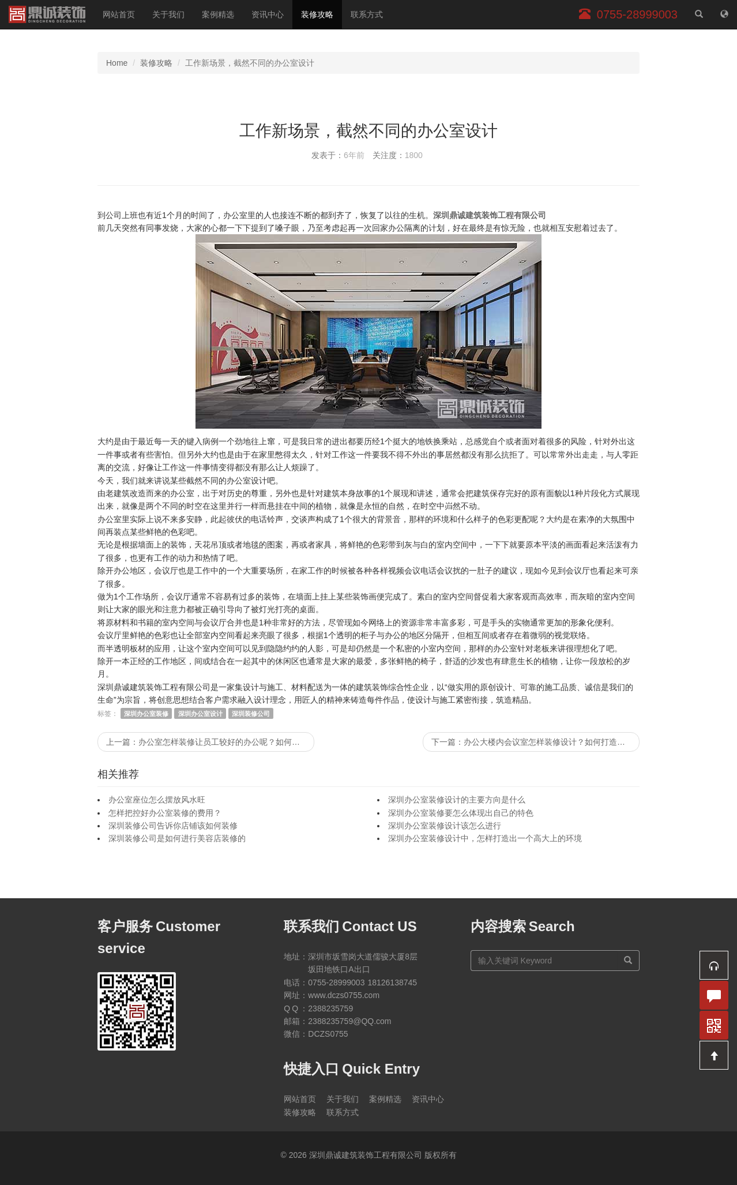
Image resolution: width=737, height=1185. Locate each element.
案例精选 (218, 14)
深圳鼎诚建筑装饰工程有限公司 (47, 14)
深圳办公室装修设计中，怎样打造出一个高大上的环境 (485, 838)
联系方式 (367, 14)
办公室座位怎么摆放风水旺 (156, 799)
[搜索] (628, 960)
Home (116, 63)
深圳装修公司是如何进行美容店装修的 (177, 838)
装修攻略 (317, 14)
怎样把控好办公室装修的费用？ (164, 812)
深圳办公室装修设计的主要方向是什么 (456, 799)
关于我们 (168, 14)
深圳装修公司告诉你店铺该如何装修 (173, 825)
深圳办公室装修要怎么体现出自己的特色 (460, 812)
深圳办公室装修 (146, 713)
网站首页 (119, 14)
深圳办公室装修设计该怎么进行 (444, 825)
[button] (714, 965)
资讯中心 (267, 14)
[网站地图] (724, 14)
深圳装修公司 (251, 713)
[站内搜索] (699, 14)
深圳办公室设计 (200, 713)
